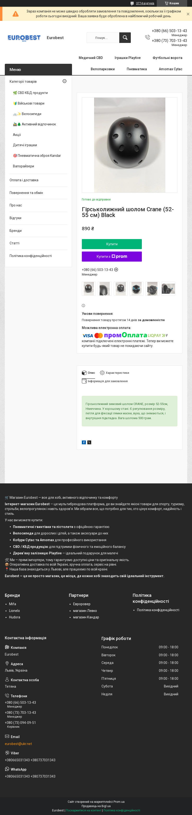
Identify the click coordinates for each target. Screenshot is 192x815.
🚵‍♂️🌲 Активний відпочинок (34, 124)
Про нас (16, 205)
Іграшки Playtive (128, 58)
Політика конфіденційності (31, 256)
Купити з (112, 256)
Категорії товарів (23, 81)
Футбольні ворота (167, 58)
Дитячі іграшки (25, 145)
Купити (112, 244)
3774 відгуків (145, 3)
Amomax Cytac (170, 69)
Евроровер (81, 604)
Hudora (14, 617)
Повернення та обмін (26, 193)
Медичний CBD (91, 58)
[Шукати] (125, 37)
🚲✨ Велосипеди (27, 114)
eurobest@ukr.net (18, 744)
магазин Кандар (86, 617)
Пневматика (137, 69)
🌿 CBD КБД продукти (30, 93)
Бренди (16, 231)
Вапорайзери (23, 166)
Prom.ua (119, 801)
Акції (17, 135)
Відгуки (15, 218)
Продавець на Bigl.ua (96, 806)
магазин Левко (85, 611)
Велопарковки (103, 69)
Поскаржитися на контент (83, 810)
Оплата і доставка (24, 180)
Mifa (12, 604)
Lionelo (14, 611)
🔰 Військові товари (28, 103)
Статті (14, 243)
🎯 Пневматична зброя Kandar (37, 156)
